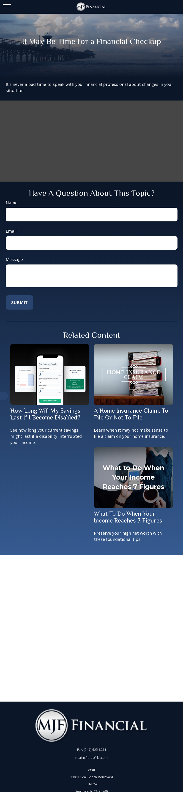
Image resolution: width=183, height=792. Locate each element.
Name (11, 202)
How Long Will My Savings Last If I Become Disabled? (45, 414)
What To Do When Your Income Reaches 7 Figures (128, 517)
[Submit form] (19, 302)
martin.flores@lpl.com (91, 757)
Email (11, 231)
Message (14, 259)
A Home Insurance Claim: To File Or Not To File (131, 414)
